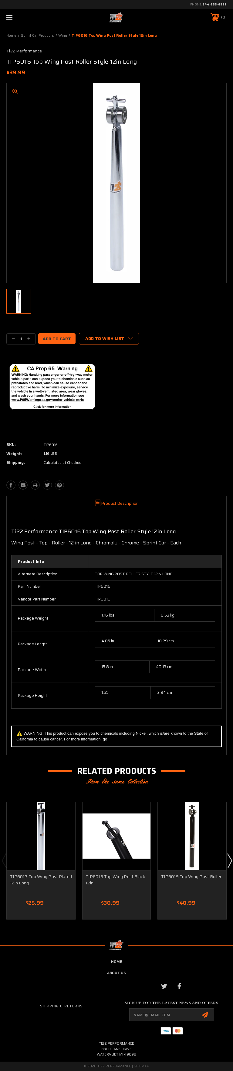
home (116, 961)
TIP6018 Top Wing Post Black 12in (115, 879)
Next (229, 860)
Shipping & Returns (61, 1006)
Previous (4, 860)
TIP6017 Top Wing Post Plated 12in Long (41, 879)
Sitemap (141, 1066)
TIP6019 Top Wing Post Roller (191, 876)
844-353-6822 (214, 4)
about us (116, 973)
